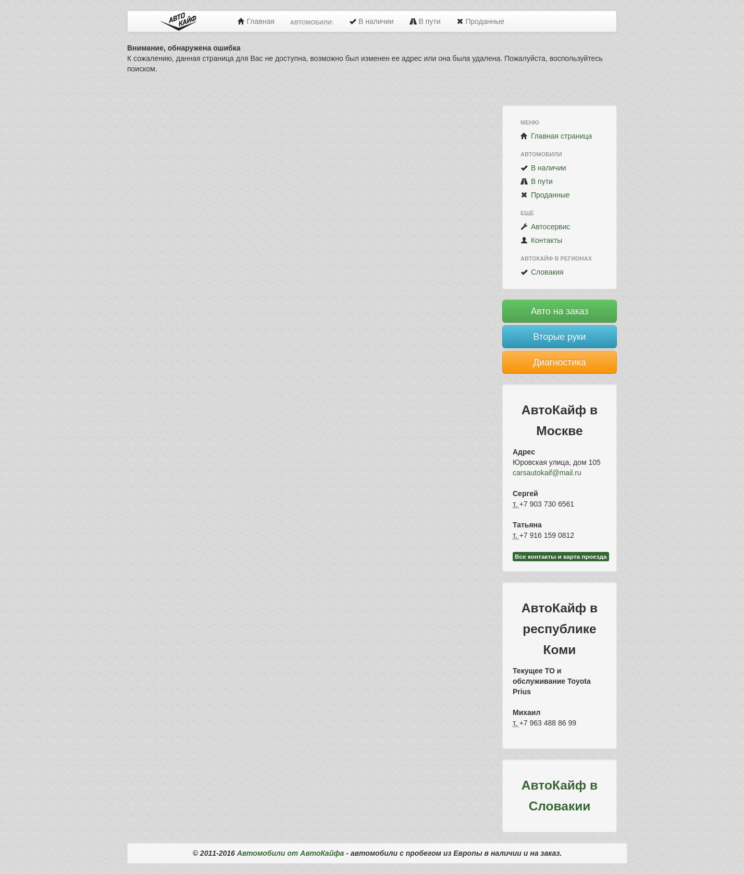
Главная (256, 21)
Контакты (541, 240)
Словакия (542, 272)
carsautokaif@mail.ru (547, 473)
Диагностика (559, 362)
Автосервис (545, 227)
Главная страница (556, 136)
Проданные (480, 21)
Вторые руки (559, 336)
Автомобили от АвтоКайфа (290, 853)
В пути (425, 21)
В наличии (371, 21)
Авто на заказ (560, 311)
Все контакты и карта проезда (561, 556)
